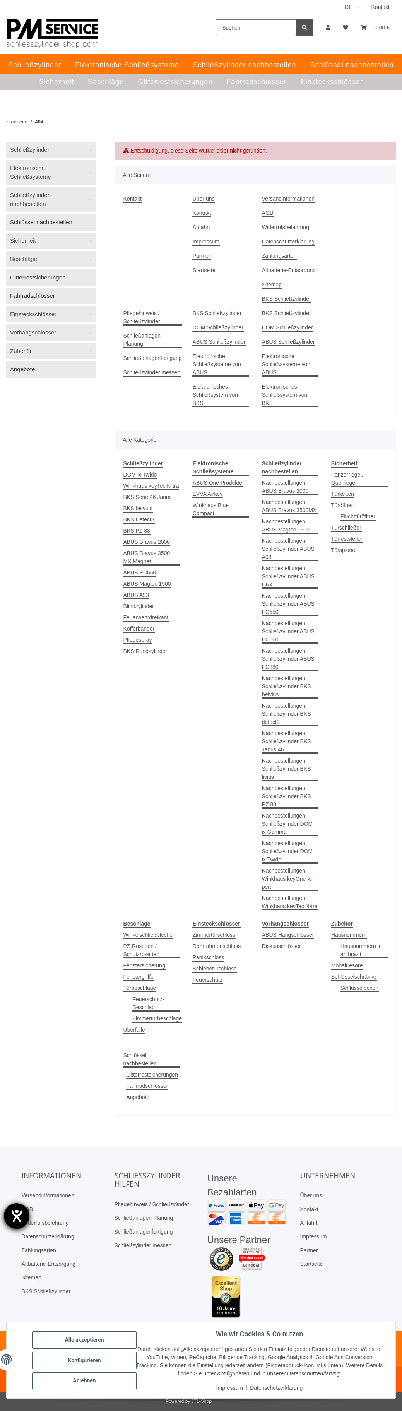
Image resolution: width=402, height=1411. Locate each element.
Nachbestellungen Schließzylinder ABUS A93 (288, 549)
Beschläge (23, 258)
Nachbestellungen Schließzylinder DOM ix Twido (287, 851)
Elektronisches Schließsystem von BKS (215, 395)
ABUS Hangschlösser (288, 935)
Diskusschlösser (281, 946)
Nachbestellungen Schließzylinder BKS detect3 (286, 714)
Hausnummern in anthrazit (361, 950)
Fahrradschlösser (147, 1086)
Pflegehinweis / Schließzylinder (141, 317)
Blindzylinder (138, 606)
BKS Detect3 (138, 519)
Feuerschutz (207, 980)
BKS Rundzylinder (145, 651)
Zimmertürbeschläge (157, 1018)
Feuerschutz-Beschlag (148, 1003)
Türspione (343, 550)
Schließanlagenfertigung (152, 358)
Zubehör (21, 351)
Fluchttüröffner (357, 516)
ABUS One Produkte (217, 483)
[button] (328, 27)
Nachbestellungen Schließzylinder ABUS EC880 (288, 659)
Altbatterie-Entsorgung (289, 270)
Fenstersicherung (144, 965)
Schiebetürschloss (215, 968)
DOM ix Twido (140, 474)
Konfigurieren (84, 1360)
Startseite (204, 270)
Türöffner (342, 505)
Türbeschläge (139, 988)
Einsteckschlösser (33, 314)
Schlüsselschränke (353, 977)
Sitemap (272, 284)
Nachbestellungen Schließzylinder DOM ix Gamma (287, 824)
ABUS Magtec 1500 (147, 584)
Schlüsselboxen (359, 988)
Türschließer (346, 528)
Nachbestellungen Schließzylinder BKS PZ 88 (286, 796)
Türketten (342, 494)
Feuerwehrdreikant (146, 617)
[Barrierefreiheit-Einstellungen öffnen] (16, 1216)
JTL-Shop (202, 1401)
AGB (268, 213)
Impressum (206, 241)
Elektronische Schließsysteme (30, 172)
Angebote (137, 1097)
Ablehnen (85, 1380)
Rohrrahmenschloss (217, 946)
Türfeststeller (347, 539)
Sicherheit (23, 240)
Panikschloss (208, 957)
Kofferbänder (139, 629)
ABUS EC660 (139, 572)
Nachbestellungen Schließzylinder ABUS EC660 (288, 631)
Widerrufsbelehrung (285, 227)
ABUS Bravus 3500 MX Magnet (146, 557)
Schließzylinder (30, 149)
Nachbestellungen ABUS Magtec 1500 (286, 525)
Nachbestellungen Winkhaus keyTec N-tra (290, 902)
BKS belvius (137, 508)
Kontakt (380, 7)
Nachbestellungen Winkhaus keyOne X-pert (287, 879)
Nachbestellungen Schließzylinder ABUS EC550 (288, 604)
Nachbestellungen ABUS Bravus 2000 (285, 487)
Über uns (204, 198)
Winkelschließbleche (148, 935)
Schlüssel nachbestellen (140, 1059)
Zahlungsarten (279, 256)
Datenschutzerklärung (288, 241)
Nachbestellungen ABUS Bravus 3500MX (289, 506)
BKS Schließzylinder (286, 299)
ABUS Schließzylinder (219, 342)
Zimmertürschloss (214, 935)
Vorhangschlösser (33, 332)
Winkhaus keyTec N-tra (151, 486)
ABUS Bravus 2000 (146, 542)
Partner (201, 256)
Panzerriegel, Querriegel (347, 478)
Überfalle (134, 1030)
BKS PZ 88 (136, 531)
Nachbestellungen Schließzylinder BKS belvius (286, 686)
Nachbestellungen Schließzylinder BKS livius (286, 769)
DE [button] (348, 7)
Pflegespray (137, 640)
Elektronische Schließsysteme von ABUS (217, 364)
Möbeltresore (347, 965)
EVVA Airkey (208, 494)
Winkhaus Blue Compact (211, 509)
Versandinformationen (288, 198)
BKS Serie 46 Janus (147, 497)
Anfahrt (201, 227)
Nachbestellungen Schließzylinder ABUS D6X (288, 576)
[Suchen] (256, 27)
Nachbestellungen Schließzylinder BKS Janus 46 (286, 741)
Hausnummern (349, 935)
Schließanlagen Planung (142, 340)
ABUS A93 (136, 595)
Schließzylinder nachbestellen (30, 199)
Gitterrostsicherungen (152, 1075)
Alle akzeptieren (84, 1340)
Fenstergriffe (138, 977)
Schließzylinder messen (152, 372)
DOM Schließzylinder (218, 327)
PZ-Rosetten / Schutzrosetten (141, 950)
